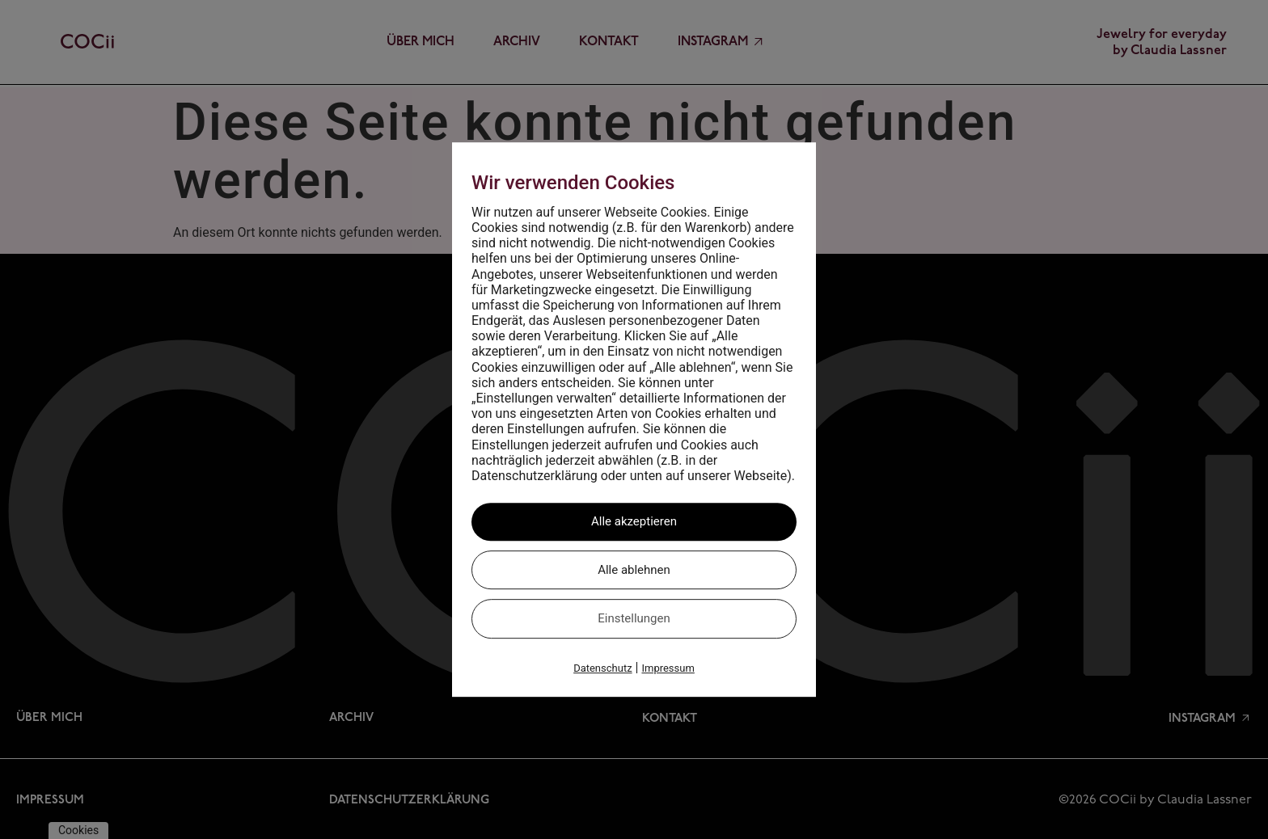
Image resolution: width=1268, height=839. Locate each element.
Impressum (667, 668)
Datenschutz (602, 668)
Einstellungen (634, 618)
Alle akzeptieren (634, 521)
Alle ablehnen (634, 570)
